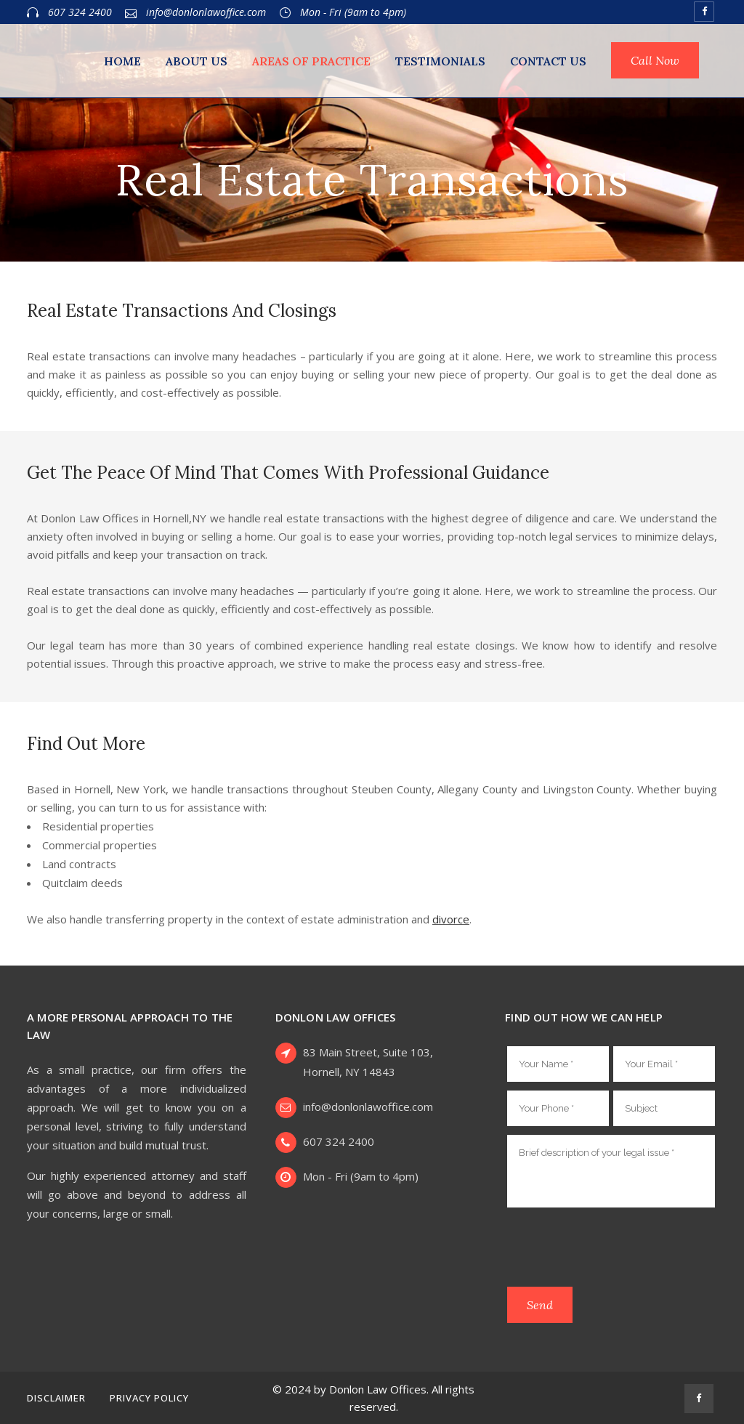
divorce (450, 919)
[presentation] (617, 1249)
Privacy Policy (149, 1397)
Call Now (655, 60)
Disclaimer (56, 1397)
